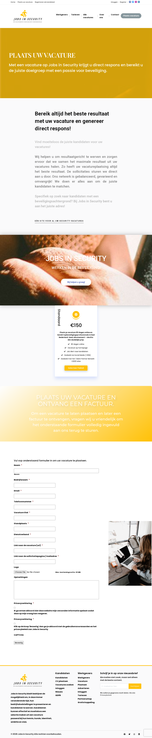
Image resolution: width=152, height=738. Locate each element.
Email (18, 491)
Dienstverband (22, 534)
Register (123, 2)
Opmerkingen (21, 577)
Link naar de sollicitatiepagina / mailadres (36, 556)
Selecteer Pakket (76, 368)
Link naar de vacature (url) (28, 545)
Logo (16, 567)
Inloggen (114, 2)
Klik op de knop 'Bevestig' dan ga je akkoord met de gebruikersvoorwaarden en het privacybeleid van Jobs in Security (55, 628)
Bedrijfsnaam (22, 480)
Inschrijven (135, 686)
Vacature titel (22, 512)
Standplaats (21, 523)
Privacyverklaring (24, 603)
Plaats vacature (131, 15)
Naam (18, 465)
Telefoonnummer (23, 501)
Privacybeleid (105, 695)
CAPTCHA (19, 635)
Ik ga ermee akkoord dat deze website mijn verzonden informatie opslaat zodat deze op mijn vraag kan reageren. (54, 612)
